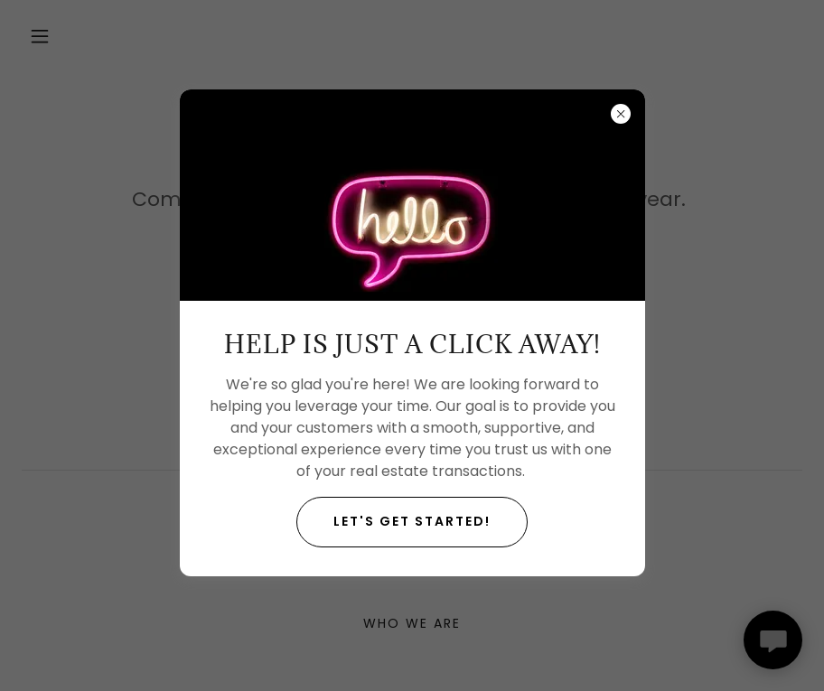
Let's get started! (412, 521)
